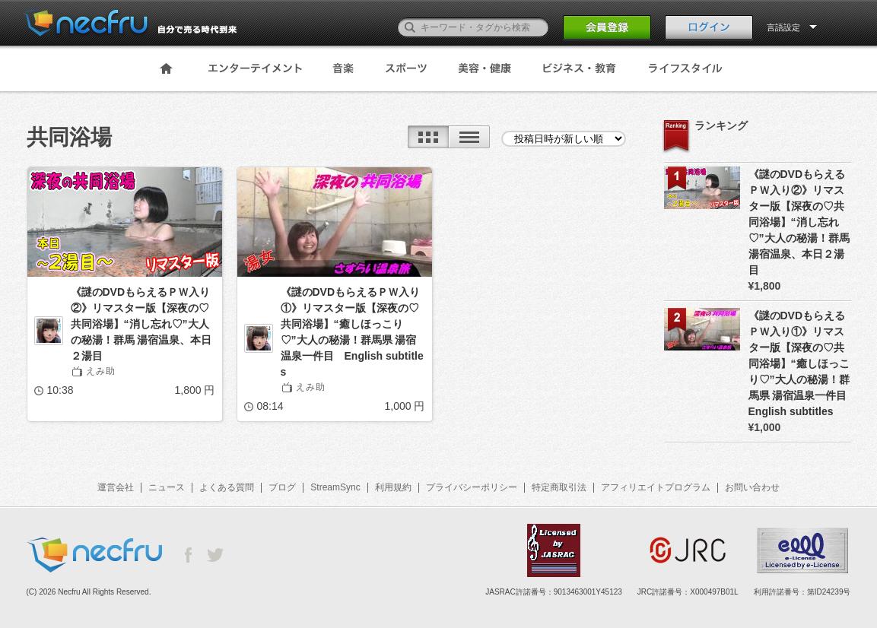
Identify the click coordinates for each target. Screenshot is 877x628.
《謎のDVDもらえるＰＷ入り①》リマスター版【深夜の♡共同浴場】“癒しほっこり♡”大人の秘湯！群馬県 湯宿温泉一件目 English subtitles (352, 332)
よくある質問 (226, 487)
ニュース (166, 487)
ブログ (282, 487)
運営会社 (115, 487)
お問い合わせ (752, 487)
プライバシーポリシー (471, 487)
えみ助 (101, 371)
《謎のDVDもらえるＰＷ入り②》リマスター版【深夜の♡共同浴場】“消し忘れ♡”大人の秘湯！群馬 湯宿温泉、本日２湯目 (141, 324)
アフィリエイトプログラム (655, 487)
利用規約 (393, 487)
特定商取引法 (559, 487)
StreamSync (335, 487)
